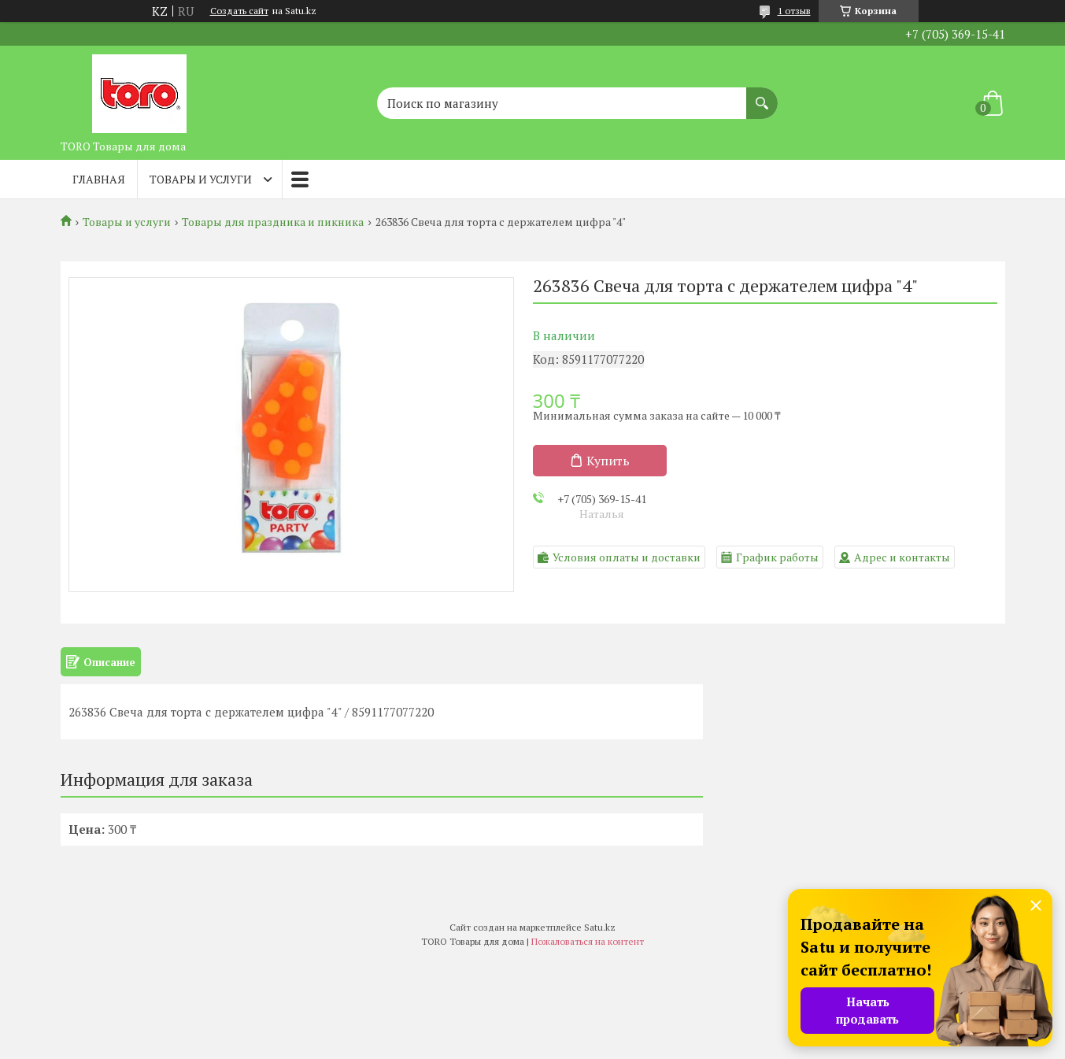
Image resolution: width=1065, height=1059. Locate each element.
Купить (608, 460)
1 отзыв (794, 11)
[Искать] (762, 95)
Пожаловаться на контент (587, 941)
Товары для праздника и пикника (273, 222)
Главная (98, 179)
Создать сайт (239, 11)
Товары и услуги (201, 179)
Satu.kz (600, 927)
